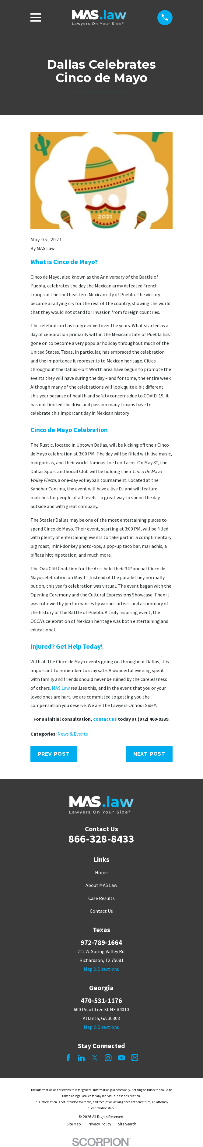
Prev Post (53, 754)
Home (101, 872)
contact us (105, 719)
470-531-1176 (101, 1000)
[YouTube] (121, 1057)
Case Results (101, 898)
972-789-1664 (101, 942)
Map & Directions (101, 969)
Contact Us (101, 911)
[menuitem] (74, 1124)
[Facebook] (68, 1057)
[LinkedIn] (81, 1057)
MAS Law (61, 688)
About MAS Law (101, 885)
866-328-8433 (101, 839)
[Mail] (134, 1057)
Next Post (149, 754)
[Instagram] (108, 1057)
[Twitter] (94, 1057)
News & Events (73, 734)
